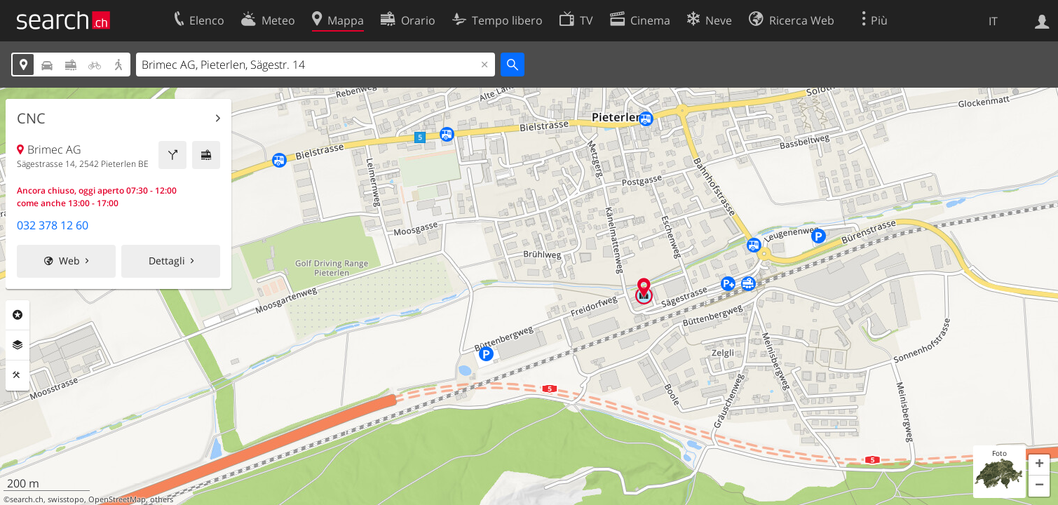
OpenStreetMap (117, 499)
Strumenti (17, 375)
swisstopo (66, 499)
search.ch (26, 499)
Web (69, 260)
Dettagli (167, 260)
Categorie (17, 315)
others (161, 499)
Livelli (17, 345)
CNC (31, 118)
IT (993, 21)
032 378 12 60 (52, 225)
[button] (1039, 465)
